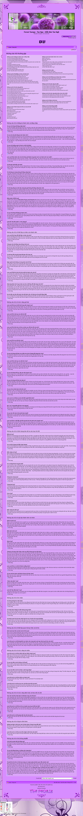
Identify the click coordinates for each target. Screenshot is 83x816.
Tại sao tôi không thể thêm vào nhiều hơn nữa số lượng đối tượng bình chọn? (23, 93)
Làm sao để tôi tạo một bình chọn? (14, 92)
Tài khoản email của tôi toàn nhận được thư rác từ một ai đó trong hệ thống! (57, 73)
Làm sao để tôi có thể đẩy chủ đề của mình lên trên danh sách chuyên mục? (22, 103)
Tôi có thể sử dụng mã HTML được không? (16, 109)
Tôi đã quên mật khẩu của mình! (13, 64)
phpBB (36, 784)
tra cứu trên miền (59, 764)
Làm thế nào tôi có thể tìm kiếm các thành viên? (52, 88)
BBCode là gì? (10, 108)
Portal (9, 47)
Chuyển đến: (38, 778)
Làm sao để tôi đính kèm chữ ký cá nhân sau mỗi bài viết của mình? (21, 91)
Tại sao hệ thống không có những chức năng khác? (52, 108)
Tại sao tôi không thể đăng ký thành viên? (15, 69)
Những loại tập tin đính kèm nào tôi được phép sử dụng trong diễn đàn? (56, 101)
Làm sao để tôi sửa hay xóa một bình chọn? (16, 94)
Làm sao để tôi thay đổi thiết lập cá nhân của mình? (17, 75)
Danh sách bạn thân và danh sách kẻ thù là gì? (51, 78)
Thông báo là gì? (10, 114)
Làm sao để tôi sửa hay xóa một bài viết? (15, 89)
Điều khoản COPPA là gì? (12, 68)
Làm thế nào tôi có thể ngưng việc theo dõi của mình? (53, 97)
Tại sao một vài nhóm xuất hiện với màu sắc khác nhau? (53, 64)
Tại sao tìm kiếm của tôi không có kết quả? (51, 86)
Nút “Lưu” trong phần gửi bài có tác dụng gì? (16, 101)
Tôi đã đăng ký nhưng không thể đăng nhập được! (17, 65)
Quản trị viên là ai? (46, 58)
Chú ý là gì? (9, 115)
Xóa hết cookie (64, 782)
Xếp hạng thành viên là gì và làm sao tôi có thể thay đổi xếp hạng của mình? (22, 81)
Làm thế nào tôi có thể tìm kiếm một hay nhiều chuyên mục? (54, 85)
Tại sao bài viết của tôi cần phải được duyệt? (16, 102)
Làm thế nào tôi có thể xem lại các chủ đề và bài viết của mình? (55, 90)
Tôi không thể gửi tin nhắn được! (48, 71)
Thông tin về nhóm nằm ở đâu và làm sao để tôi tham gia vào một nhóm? (57, 61)
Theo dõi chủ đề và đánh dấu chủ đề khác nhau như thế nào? (54, 94)
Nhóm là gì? (44, 60)
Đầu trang (10, 131)
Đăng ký (74, 49)
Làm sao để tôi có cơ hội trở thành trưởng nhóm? (52, 63)
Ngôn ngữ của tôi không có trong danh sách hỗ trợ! (17, 78)
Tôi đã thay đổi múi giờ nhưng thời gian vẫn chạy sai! (18, 77)
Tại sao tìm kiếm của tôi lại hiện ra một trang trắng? (52, 87)
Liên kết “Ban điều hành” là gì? (48, 66)
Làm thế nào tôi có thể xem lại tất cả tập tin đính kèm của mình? (55, 102)
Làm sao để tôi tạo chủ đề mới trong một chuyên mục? (18, 88)
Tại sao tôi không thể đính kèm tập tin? (15, 97)
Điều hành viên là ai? (46, 59)
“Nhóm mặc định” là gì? (47, 65)
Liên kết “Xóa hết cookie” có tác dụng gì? (15, 70)
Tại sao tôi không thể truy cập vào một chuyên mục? (17, 96)
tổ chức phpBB (59, 742)
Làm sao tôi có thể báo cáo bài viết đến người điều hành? (18, 99)
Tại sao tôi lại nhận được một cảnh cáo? (15, 98)
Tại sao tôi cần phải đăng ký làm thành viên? (16, 59)
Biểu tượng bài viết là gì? (12, 118)
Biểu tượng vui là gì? (11, 110)
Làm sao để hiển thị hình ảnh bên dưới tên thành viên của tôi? (19, 80)
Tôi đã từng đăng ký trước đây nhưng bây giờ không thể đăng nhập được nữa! (23, 66)
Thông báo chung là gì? (12, 113)
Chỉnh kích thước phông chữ (75, 47)
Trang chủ (14, 47)
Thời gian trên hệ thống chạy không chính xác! (16, 76)
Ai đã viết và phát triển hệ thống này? (49, 107)
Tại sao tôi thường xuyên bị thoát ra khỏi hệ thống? (17, 60)
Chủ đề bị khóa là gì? (11, 116)
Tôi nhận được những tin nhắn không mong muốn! (52, 72)
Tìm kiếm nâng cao (72, 37)
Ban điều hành (57, 782)
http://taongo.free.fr (41, 786)
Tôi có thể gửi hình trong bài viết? (14, 111)
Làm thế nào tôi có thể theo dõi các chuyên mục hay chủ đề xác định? (56, 95)
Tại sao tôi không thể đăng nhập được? (15, 58)
